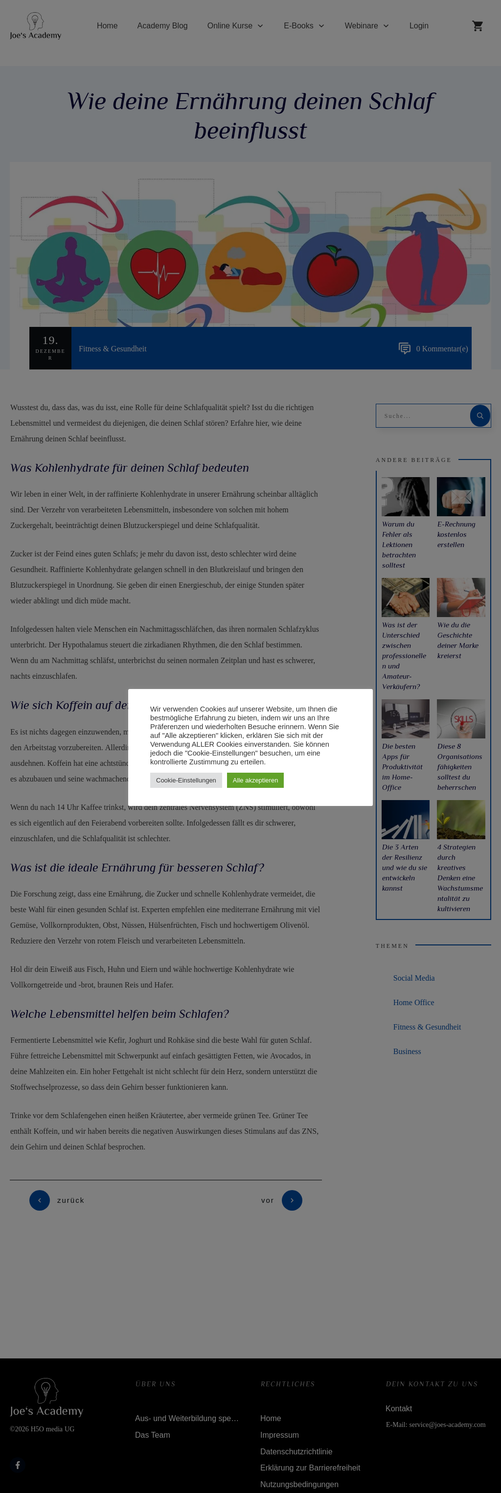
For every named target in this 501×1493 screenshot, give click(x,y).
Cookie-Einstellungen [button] (186, 780)
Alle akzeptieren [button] (255, 780)
